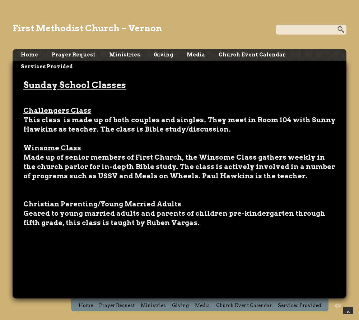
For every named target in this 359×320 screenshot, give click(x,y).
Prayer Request (73, 55)
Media (196, 55)
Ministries (124, 55)
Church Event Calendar (252, 55)
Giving (163, 55)
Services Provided (47, 66)
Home (29, 55)
